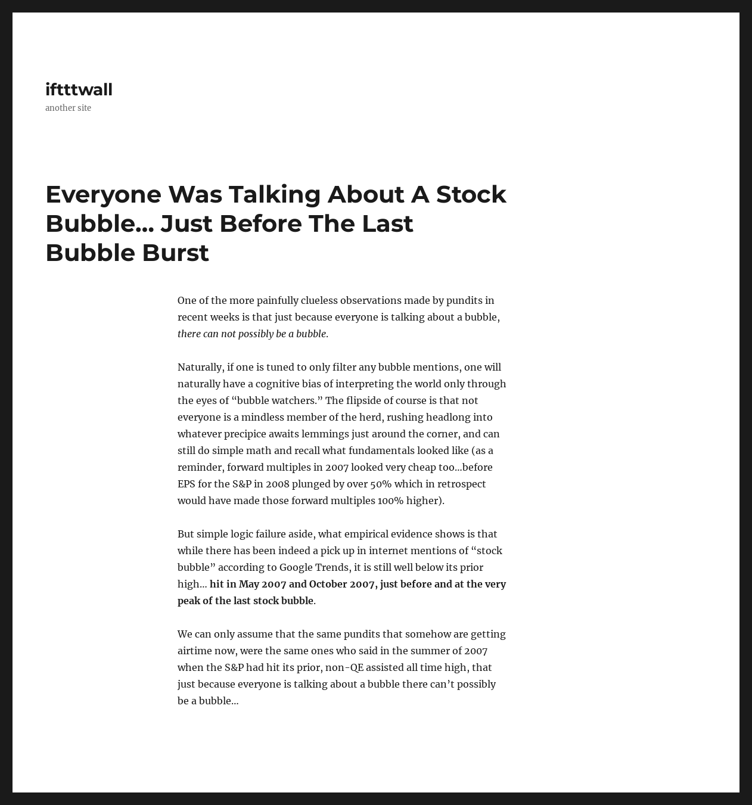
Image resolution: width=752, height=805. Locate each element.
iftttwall (79, 89)
